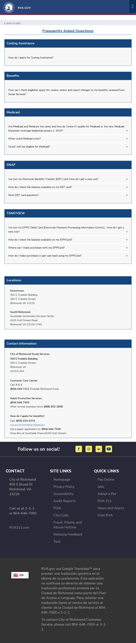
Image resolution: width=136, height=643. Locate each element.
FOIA (57, 507)
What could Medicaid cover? (25, 138)
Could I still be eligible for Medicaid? (30, 146)
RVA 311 (105, 500)
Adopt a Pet (107, 493)
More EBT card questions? (23, 194)
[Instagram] (89, 448)
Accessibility (63, 493)
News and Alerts (111, 507)
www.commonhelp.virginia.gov (27, 424)
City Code (60, 514)
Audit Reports (64, 500)
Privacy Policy (64, 485)
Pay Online (106, 478)
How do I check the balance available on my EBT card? (40, 186)
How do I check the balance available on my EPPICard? (40, 239)
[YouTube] (108, 448)
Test (56, 540)
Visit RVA (105, 514)
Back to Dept (13, 23)
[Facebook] (79, 448)
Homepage (61, 478)
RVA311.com (19, 526)
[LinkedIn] (99, 448)
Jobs (101, 485)
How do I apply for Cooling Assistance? (31, 57)
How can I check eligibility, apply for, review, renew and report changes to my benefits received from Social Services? (67, 92)
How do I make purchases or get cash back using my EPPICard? (45, 255)
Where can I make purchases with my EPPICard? (36, 247)
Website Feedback (67, 533)
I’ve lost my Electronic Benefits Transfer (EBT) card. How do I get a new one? (53, 178)
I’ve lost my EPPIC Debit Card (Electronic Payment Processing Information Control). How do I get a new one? (66, 229)
